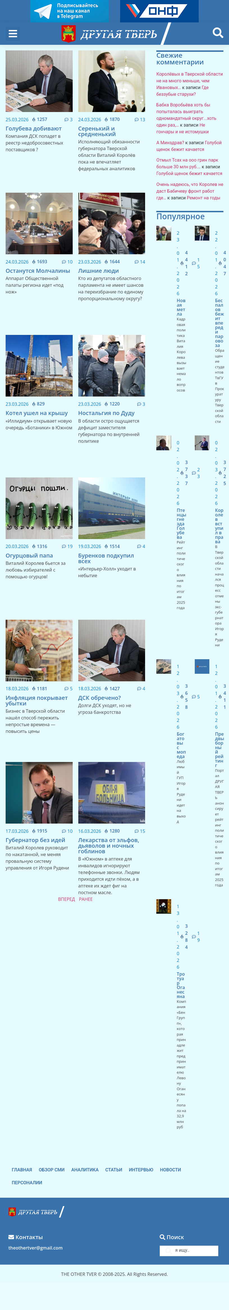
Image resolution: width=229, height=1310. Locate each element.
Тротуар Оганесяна (181, 985)
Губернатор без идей (35, 840)
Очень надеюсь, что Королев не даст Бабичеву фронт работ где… (189, 191)
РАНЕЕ (86, 899)
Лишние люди (98, 270)
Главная (22, 1170)
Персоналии (27, 1182)
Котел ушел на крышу (37, 413)
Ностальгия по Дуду (106, 413)
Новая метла (181, 307)
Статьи (113, 1170)
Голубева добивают (34, 128)
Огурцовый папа (29, 555)
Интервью (141, 1170)
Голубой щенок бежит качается (189, 173)
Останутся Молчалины (38, 270)
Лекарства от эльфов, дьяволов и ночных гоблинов (108, 845)
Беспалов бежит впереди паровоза (219, 322)
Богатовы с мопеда (181, 745)
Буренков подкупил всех (106, 558)
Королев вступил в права (219, 526)
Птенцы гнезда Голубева (181, 523)
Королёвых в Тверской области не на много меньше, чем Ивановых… (189, 80)
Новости (170, 1170)
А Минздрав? (170, 142)
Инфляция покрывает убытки (37, 700)
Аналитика (85, 1170)
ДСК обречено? (99, 697)
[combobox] (189, 1251)
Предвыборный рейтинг (219, 749)
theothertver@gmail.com (35, 1248)
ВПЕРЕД (66, 899)
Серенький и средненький (97, 131)
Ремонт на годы (203, 198)
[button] (13, 34)
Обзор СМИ (52, 1170)
